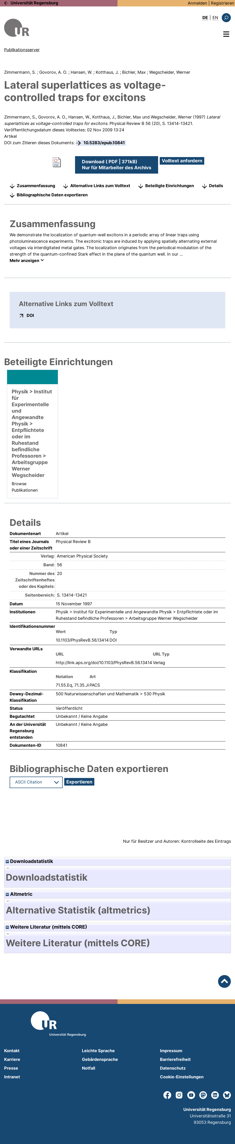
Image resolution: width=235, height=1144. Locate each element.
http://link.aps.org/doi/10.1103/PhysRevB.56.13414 (104, 662)
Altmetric (19, 894)
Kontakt (12, 1050)
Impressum (171, 1050)
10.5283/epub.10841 (104, 142)
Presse (11, 1068)
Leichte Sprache (98, 1050)
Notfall (88, 1068)
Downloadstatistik (29, 861)
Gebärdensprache (100, 1059)
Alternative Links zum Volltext (100, 185)
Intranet (12, 1076)
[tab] (117, 877)
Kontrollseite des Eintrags (206, 841)
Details (216, 185)
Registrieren (222, 3)
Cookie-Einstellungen (182, 1076)
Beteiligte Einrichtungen (169, 185)
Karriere (12, 1059)
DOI (30, 315)
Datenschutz (173, 1068)
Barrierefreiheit (175, 1059)
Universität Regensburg (34, 2)
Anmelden (197, 3)
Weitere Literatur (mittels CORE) (46, 927)
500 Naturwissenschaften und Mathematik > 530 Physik (110, 693)
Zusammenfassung (36, 185)
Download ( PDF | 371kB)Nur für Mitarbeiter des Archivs (116, 164)
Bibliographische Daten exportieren (52, 194)
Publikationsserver (22, 49)
